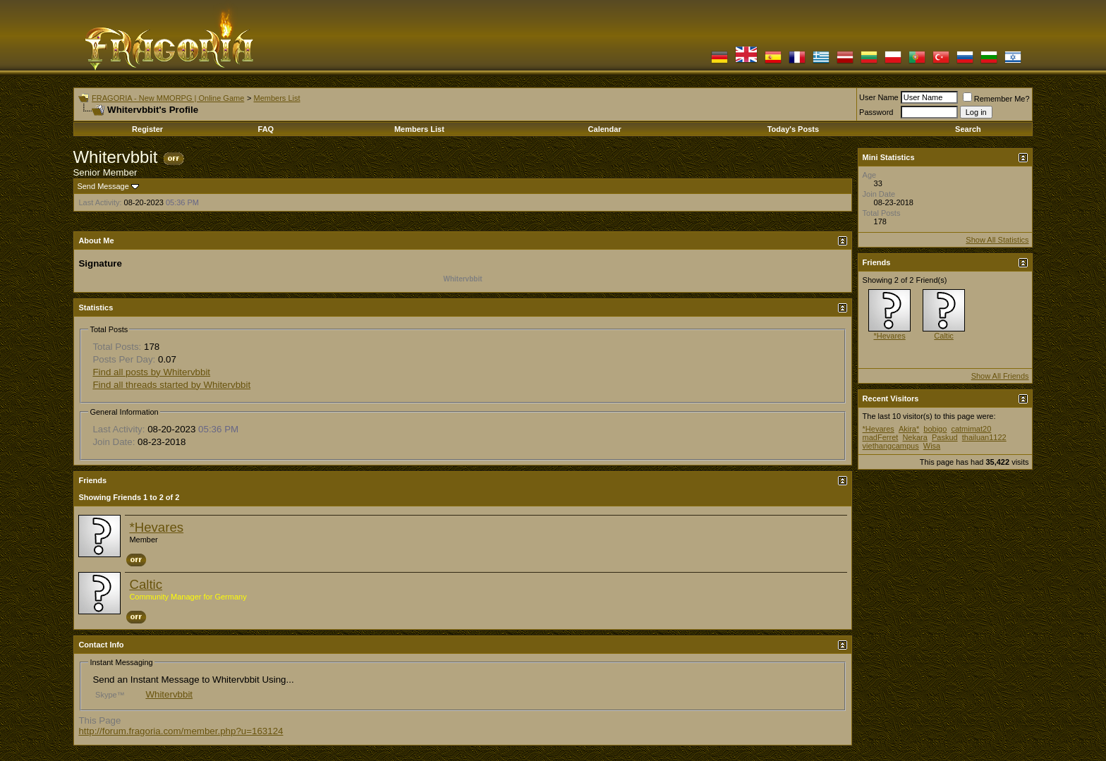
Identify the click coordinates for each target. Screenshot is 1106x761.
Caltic (145, 584)
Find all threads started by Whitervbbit (171, 384)
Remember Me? (996, 99)
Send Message (102, 186)
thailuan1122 (984, 437)
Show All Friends (1000, 376)
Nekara (914, 437)
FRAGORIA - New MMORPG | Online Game (168, 98)
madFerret (881, 437)
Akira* (909, 429)
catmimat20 (971, 429)
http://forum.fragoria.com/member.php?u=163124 (180, 731)
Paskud (945, 437)
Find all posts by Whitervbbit (151, 372)
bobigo (935, 429)
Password (876, 112)
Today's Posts (793, 129)
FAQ (266, 129)
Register (147, 129)
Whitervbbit (169, 694)
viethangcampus (891, 446)
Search (968, 129)
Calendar (604, 129)
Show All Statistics (997, 240)
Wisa (931, 446)
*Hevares (156, 527)
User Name (879, 97)
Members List (276, 98)
